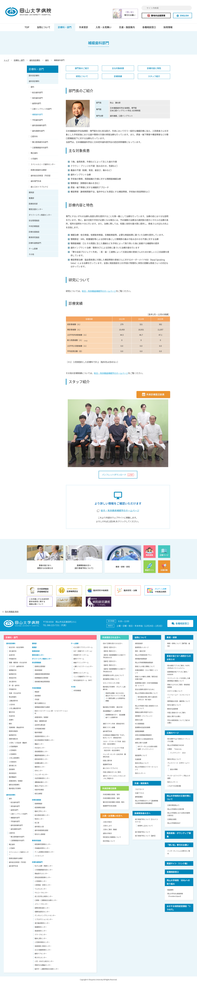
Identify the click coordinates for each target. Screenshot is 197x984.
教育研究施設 (34, 238)
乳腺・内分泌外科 (15, 694)
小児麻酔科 (12, 755)
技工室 (37, 824)
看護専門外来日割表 (109, 807)
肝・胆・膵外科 (14, 686)
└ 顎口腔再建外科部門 (39, 143)
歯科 (47, 61)
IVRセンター (39, 772)
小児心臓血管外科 (15, 709)
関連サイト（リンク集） (178, 864)
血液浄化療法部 (40, 726)
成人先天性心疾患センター (44, 898)
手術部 (37, 700)
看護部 (31, 199)
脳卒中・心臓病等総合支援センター (47, 970)
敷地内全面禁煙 (156, 15)
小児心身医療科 (14, 759)
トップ (6, 61)
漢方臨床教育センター (42, 924)
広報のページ (173, 733)
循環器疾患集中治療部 (42, 708)
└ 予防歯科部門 (36, 121)
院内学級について (109, 842)
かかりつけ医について (174, 692)
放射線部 (38, 697)
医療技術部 (33, 204)
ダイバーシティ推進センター (40, 216)
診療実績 (118, 77)
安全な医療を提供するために (145, 690)
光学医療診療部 (40, 730)
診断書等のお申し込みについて (113, 676)
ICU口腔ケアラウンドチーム (83, 648)
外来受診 (83, 28)
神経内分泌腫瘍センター (43, 966)
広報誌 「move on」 (174, 750)
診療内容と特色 (154, 69)
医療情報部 (38, 805)
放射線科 (12, 770)
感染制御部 (38, 671)
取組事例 (170, 891)
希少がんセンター (41, 959)
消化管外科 (12, 683)
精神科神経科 (13, 732)
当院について (43, 28)
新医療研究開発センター (43, 845)
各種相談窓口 (149, 28)
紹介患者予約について (142, 833)
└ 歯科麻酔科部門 (37, 132)
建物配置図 (139, 798)
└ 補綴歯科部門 (36, 115)
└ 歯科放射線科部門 (38, 126)
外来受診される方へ (111, 638)
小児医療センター (41, 882)
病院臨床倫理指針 (141, 660)
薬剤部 (31, 193)
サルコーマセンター (41, 894)
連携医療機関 (139, 732)
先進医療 (138, 760)
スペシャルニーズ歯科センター (43, 165)
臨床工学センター (41, 812)
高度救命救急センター (42, 737)
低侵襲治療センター (41, 764)
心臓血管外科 (13, 702)
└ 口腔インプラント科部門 (41, 110)
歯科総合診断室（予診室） (41, 176)
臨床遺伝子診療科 (15, 789)
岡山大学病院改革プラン (143, 656)
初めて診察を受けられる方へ (112, 645)
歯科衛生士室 (39, 828)
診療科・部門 (64, 28)
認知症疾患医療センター (43, 878)
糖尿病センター (40, 768)
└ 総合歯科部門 (36, 93)
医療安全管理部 (40, 667)
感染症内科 (12, 679)
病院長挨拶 (139, 645)
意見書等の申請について (111, 680)
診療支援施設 (34, 233)
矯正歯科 (34, 154)
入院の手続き (107, 823)
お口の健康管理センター (43, 951)
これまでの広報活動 (174, 787)
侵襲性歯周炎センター (42, 913)
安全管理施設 (34, 221)
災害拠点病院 (171, 820)
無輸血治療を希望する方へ (144, 713)
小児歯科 (34, 159)
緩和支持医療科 (14, 786)
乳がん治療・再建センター (44, 867)
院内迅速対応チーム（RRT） (83, 681)
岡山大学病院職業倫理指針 (144, 664)
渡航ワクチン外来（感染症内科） (114, 725)
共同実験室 (77, 692)
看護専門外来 (107, 765)
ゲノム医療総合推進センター (44, 853)
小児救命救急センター (42, 943)
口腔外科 (34, 137)
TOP (27, 28)
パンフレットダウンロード (118, 475)
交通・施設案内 (127, 28)
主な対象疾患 (118, 69)
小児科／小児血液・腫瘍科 (18, 744)
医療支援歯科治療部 (38, 171)
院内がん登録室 (40, 835)
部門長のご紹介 (82, 69)
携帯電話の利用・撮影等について (178, 702)
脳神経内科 (12, 675)
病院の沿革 (139, 721)
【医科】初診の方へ (109, 648)
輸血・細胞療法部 (41, 722)
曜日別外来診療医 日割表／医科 (113, 803)
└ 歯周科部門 (35, 104)
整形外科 (12, 713)
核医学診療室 (39, 791)
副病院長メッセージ (142, 648)
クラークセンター (41, 936)
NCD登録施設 (139, 725)
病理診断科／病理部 (15, 782)
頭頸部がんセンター (41, 875)
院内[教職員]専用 (10, 612)
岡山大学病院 (31, 12)
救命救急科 (12, 774)
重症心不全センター (41, 787)
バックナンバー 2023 (178, 754)
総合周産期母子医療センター (44, 741)
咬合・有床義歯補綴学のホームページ (99, 292)
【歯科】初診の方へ (109, 662)
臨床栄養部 (38, 734)
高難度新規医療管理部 (42, 675)
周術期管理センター (41, 753)
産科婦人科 (12, 767)
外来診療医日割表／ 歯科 (111, 799)
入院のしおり (107, 827)
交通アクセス (139, 794)
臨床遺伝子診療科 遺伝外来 (112, 708)
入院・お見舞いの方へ (112, 816)
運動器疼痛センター (41, 783)
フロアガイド (139, 790)
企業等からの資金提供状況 (144, 740)
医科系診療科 (34, 76)
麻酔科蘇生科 (13, 740)
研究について (82, 77)
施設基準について (141, 756)
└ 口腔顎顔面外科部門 (39, 148)
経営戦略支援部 (40, 809)
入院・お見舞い (103, 28)
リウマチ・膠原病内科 (16, 667)
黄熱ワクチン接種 (109, 729)
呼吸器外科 (12, 690)
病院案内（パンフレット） (144, 717)
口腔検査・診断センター (43, 886)
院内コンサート (140, 774)
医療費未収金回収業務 (142, 729)
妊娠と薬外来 (107, 762)
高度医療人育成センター (43, 947)
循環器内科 (12, 671)
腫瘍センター (39, 745)
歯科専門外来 (36, 182)
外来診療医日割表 (155, 395)
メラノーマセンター (41, 905)
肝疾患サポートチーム (81, 656)
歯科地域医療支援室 (41, 831)
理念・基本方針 (140, 652)
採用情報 (168, 28)
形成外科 (12, 717)
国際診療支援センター (42, 909)
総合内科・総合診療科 (16, 648)
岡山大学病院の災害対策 (175, 810)
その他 (31, 255)
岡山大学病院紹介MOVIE (175, 746)
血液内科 (12, 656)
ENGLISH (182, 15)
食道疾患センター (41, 932)
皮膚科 (11, 721)
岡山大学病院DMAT (173, 824)
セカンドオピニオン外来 (111, 684)
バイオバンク (39, 857)
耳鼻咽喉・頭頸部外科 (16, 728)
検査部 (37, 693)
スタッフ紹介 (154, 77)
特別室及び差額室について (112, 838)
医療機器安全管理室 (41, 679)
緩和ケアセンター (41, 955)
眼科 (10, 725)
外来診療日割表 (109, 789)
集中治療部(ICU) (40, 704)
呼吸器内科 (12, 660)
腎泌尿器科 (12, 698)
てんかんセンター (41, 890)
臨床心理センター (41, 939)
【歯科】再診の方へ (109, 666)
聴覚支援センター (36, 210)
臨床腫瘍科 (12, 778)
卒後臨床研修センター (42, 849)
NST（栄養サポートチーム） (83, 652)
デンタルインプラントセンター (45, 916)
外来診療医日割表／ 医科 (111, 795)
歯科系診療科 (35, 61)
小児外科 (12, 706)
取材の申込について (142, 764)
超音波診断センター (41, 760)
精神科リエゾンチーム (81, 674)
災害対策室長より (173, 806)
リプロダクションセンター (44, 920)
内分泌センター (40, 749)
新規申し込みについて (145, 827)
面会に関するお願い (174, 718)
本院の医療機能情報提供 (143, 736)
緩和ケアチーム (78, 660)
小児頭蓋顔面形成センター (44, 871)
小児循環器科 (13, 748)
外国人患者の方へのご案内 (112, 773)
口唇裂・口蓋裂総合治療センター (46, 901)
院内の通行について (174, 706)
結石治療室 (38, 795)
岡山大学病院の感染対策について (146, 694)
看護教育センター (41, 928)
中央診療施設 (34, 227)
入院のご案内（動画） (110, 830)
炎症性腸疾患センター (42, 779)
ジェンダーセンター (41, 775)
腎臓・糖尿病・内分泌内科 (18, 664)
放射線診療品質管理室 (42, 683)
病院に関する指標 (141, 744)
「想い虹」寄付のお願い (178, 845)
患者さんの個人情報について (145, 667)
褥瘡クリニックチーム (81, 664)
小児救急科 (12, 763)
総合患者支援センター (42, 816)
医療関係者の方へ (142, 814)
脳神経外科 (12, 736)
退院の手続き (107, 834)
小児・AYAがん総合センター (44, 962)
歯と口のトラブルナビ (39, 188)
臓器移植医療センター (42, 756)
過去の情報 (174, 770)
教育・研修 (172, 638)
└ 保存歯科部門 (36, 99)
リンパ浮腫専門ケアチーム (82, 678)
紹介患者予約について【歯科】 (145, 837)
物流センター (39, 820)
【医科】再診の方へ (109, 652)
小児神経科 (12, 751)
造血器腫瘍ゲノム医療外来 (112, 712)
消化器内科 (12, 652)
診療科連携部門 (35, 244)
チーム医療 (33, 249)
